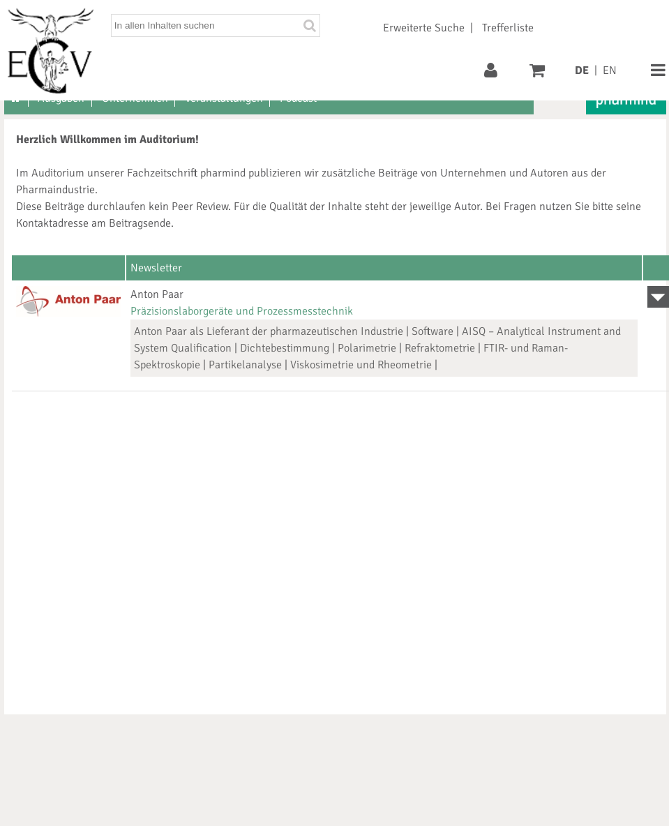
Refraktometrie (440, 348)
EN (610, 70)
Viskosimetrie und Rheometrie (361, 365)
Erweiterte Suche (424, 28)
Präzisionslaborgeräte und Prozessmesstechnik (241, 311)
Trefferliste (508, 28)
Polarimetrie (367, 348)
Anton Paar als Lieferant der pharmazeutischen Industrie (268, 331)
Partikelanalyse (245, 365)
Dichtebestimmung (284, 348)
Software (432, 331)
